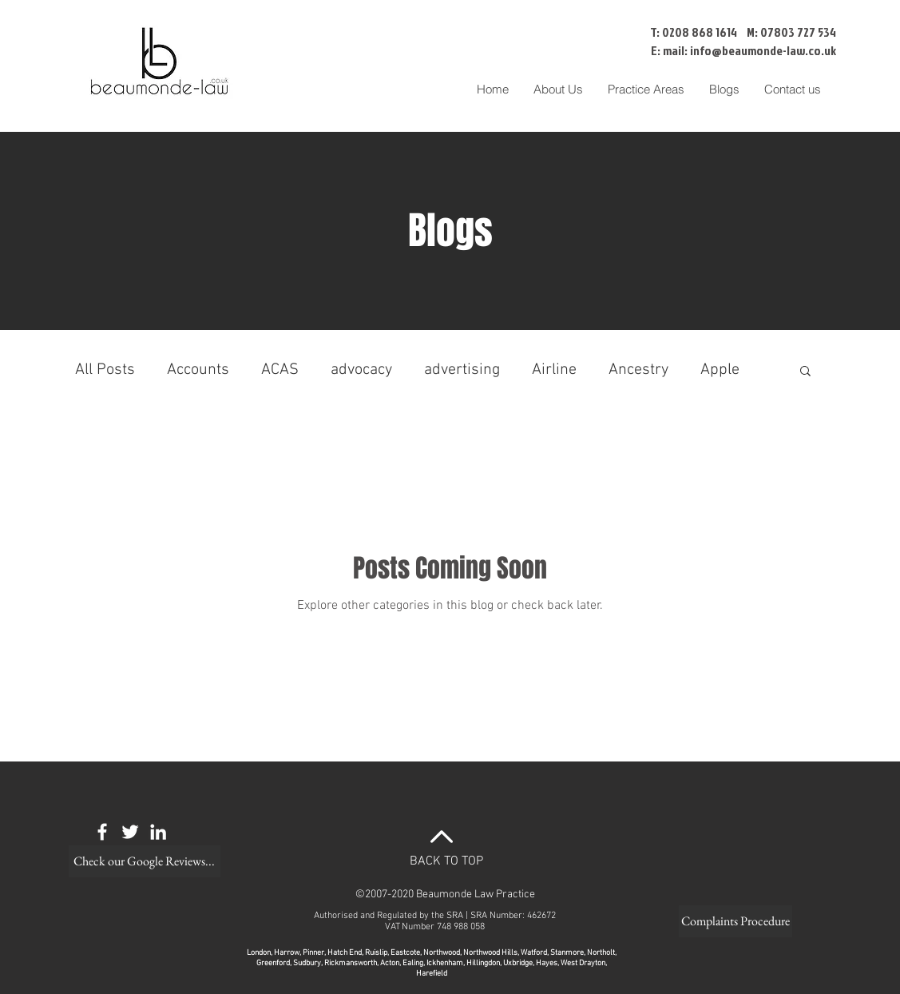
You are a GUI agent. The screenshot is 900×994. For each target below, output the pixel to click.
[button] (645, 89)
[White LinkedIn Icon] (158, 832)
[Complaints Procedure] (735, 921)
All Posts (105, 370)
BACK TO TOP (446, 861)
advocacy (361, 370)
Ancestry (638, 370)
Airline (554, 370)
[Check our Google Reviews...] (144, 861)
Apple (719, 370)
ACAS (280, 370)
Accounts (198, 370)
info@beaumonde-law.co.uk (763, 50)
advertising (462, 370)
